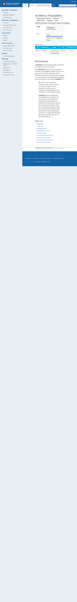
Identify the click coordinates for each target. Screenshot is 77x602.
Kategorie (38, 148)
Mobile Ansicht (45, 161)
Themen (5, 12)
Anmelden (73, 1)
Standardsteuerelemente (44, 142)
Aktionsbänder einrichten (44, 137)
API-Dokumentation (47, 148)
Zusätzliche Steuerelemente (45, 140)
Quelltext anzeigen (43, 5)
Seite (25, 5)
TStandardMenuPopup (43, 131)
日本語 (5, 40)
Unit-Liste (6, 23)
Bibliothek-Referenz (8, 15)
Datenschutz (28, 158)
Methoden (56, 18)
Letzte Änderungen (8, 56)
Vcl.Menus (63, 50)
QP (36, 161)
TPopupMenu (39, 65)
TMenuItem (40, 126)
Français (5, 38)
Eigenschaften (41, 20)
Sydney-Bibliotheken (9, 46)
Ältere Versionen (8, 50)
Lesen (32, 5)
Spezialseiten (7, 67)
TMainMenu (40, 124)
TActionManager (41, 133)
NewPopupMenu (41, 128)
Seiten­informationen (9, 75)
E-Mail (38, 161)
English (5, 35)
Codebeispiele (7, 17)
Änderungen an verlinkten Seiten (10, 64)
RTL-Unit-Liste (7, 30)
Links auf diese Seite (9, 61)
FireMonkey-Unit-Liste (9, 25)
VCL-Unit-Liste (7, 27)
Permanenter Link (8, 72)
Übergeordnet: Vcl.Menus (44, 18)
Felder (56, 20)
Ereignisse (50, 20)
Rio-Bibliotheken (7, 48)
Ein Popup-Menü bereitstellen (45, 135)
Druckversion (6, 70)
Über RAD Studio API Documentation (42, 158)
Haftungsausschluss (58, 158)
